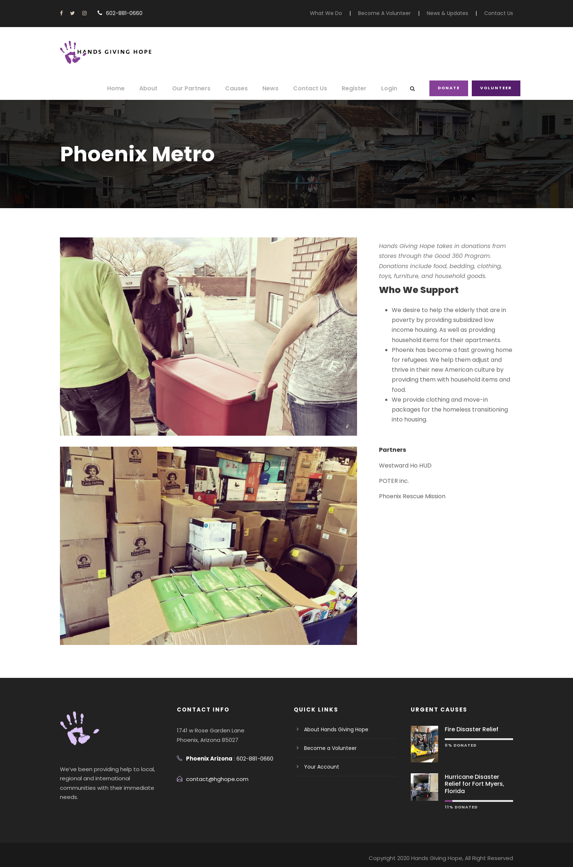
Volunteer (496, 88)
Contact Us (500, 13)
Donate (449, 88)
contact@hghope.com (212, 779)
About (160, 88)
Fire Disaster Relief (469, 729)
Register (356, 88)
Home (129, 88)
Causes (244, 88)
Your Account (319, 767)
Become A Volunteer (395, 13)
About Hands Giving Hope (333, 729)
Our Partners (201, 88)
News (277, 88)
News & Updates (453, 13)
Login (391, 88)
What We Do (341, 13)
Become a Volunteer (327, 748)
